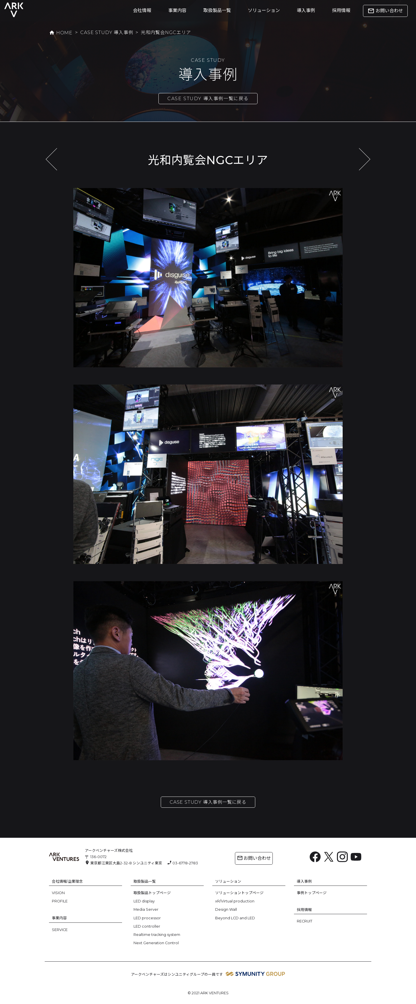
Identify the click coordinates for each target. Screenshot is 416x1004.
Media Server (146, 909)
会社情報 (142, 10)
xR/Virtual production (234, 901)
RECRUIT (304, 921)
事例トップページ (312, 893)
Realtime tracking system (157, 934)
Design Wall (226, 909)
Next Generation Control (156, 943)
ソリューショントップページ (239, 893)
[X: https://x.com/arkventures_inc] (328, 859)
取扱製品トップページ (152, 893)
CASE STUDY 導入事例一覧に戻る (208, 98)
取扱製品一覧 (217, 10)
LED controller (147, 926)
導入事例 (306, 10)
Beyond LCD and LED (235, 918)
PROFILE (60, 901)
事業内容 (177, 10)
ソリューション (264, 10)
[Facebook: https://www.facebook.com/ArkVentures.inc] (315, 858)
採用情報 (341, 10)
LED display (144, 901)
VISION (58, 893)
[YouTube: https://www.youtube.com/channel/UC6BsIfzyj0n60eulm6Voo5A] (356, 857)
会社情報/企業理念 (67, 881)
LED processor (147, 918)
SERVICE (60, 930)
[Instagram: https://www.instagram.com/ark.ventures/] (342, 858)
